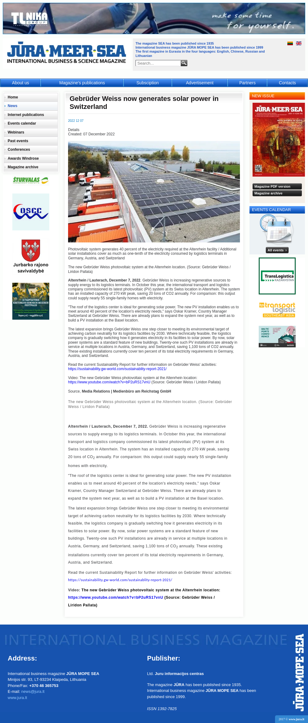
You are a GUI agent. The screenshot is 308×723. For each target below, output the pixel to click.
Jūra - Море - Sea (67, 53)
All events (276, 250)
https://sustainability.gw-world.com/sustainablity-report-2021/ (117, 369)
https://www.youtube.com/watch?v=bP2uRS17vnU (109, 382)
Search (184, 63)
